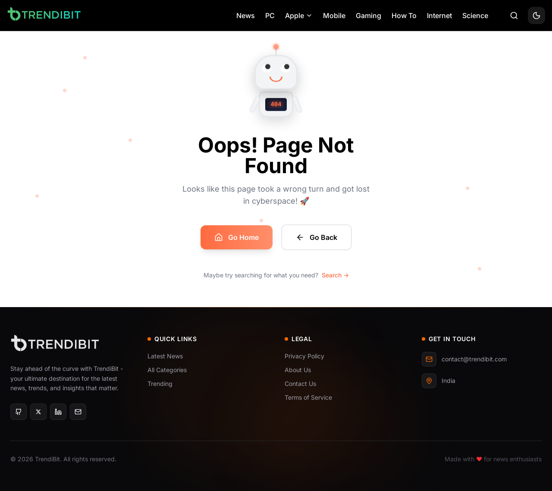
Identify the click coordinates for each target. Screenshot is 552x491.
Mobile (334, 15)
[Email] (78, 412)
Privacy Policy (304, 356)
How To (404, 15)
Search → (335, 275)
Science (475, 15)
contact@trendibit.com (464, 359)
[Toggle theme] (536, 15)
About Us (298, 369)
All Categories (167, 369)
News (245, 15)
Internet (439, 15)
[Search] (514, 15)
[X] (38, 412)
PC (270, 15)
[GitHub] (18, 412)
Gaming (368, 15)
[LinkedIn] (58, 412)
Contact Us (300, 383)
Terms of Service (308, 397)
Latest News (165, 356)
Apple (299, 15)
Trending (159, 383)
